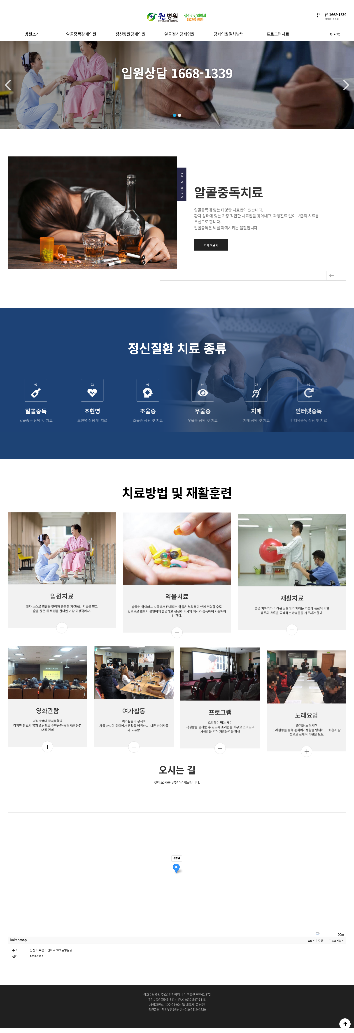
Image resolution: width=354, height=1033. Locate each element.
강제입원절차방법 (229, 34)
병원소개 (32, 34)
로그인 (335, 34)
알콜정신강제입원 (179, 34)
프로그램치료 (277, 34)
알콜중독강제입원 (81, 34)
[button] (174, 115)
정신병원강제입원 (130, 34)
